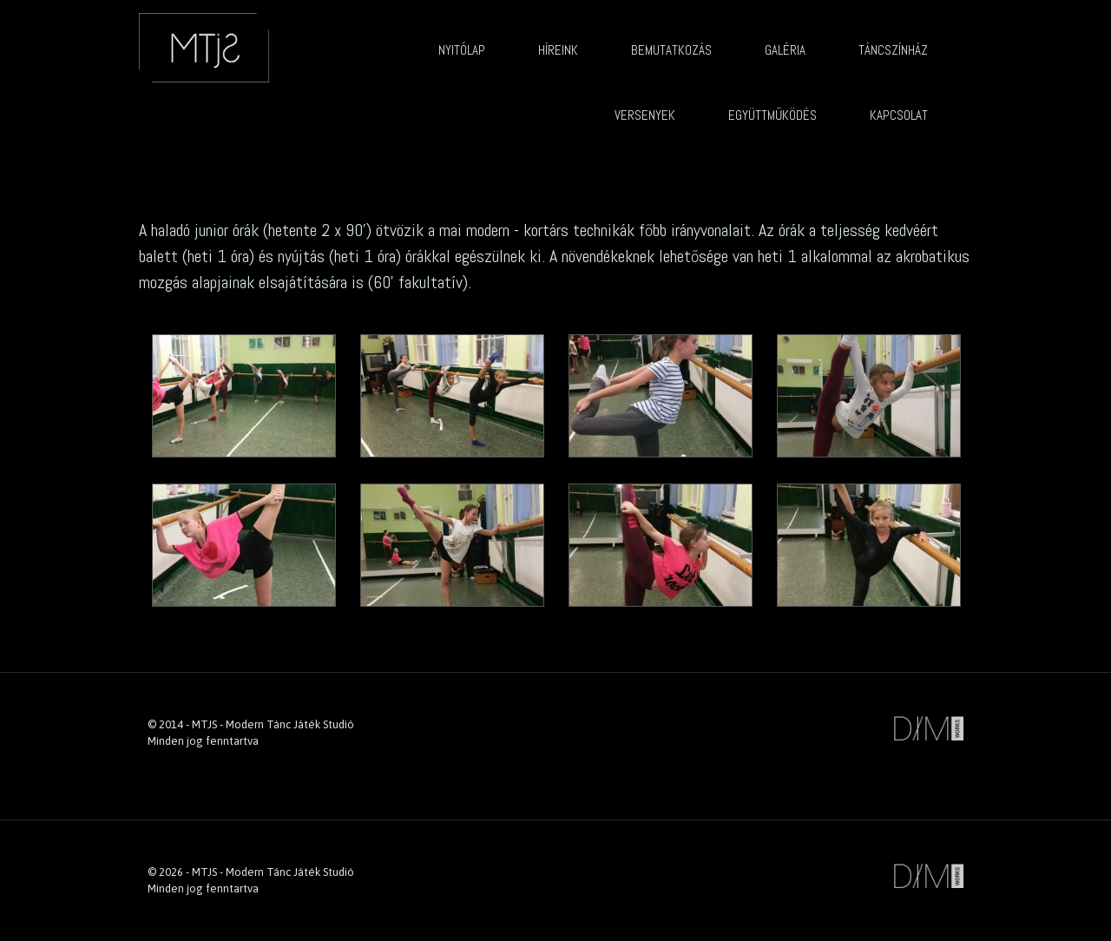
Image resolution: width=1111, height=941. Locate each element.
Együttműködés (772, 115)
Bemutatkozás (671, 50)
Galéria (785, 50)
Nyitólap (461, 50)
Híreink (558, 50)
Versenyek (645, 115)
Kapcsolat (899, 115)
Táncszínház (893, 50)
